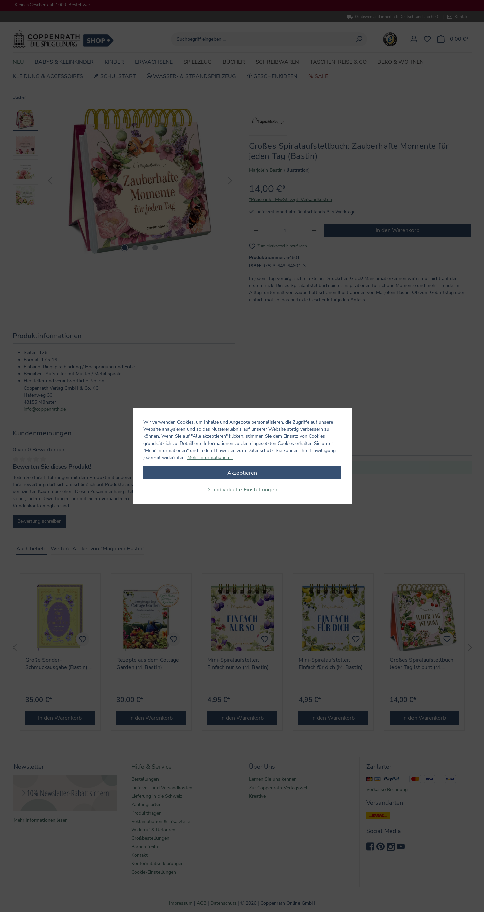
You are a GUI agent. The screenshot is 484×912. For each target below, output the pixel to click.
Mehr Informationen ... (210, 457)
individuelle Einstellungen (244, 489)
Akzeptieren (242, 473)
